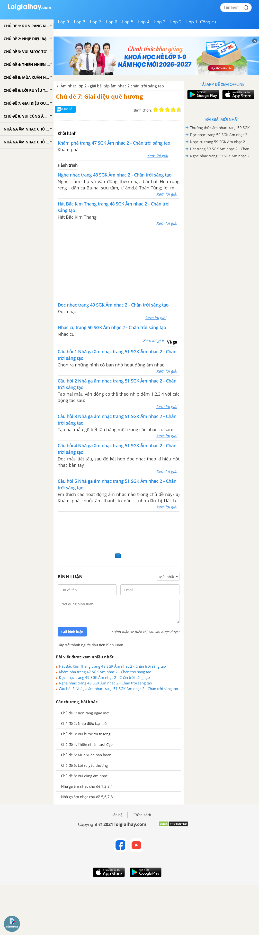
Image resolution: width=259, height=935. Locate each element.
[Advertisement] (119, 264)
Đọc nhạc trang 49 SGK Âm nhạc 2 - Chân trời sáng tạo (104, 677)
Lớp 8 (79, 22)
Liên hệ (116, 815)
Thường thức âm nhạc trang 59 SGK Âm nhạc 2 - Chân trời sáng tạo (221, 127)
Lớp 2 (176, 22)
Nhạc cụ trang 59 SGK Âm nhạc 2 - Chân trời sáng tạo (221, 141)
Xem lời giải (157, 156)
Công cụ (208, 22)
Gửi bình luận (72, 632)
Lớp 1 (192, 22)
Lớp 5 (128, 22)
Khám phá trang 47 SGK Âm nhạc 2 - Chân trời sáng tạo (105, 671)
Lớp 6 (111, 22)
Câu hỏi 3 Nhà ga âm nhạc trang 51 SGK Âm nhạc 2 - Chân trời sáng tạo (118, 688)
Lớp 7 (95, 22)
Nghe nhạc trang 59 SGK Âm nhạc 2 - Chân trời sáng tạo (221, 155)
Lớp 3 (160, 22)
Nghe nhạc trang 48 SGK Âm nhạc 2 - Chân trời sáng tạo (105, 683)
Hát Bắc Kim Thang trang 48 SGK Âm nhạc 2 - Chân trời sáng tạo (112, 666)
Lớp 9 (63, 22)
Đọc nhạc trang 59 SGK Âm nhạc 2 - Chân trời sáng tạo (221, 134)
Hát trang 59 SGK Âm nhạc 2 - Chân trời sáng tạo (221, 148)
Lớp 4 (144, 22)
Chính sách (142, 815)
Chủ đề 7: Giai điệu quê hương (99, 96)
